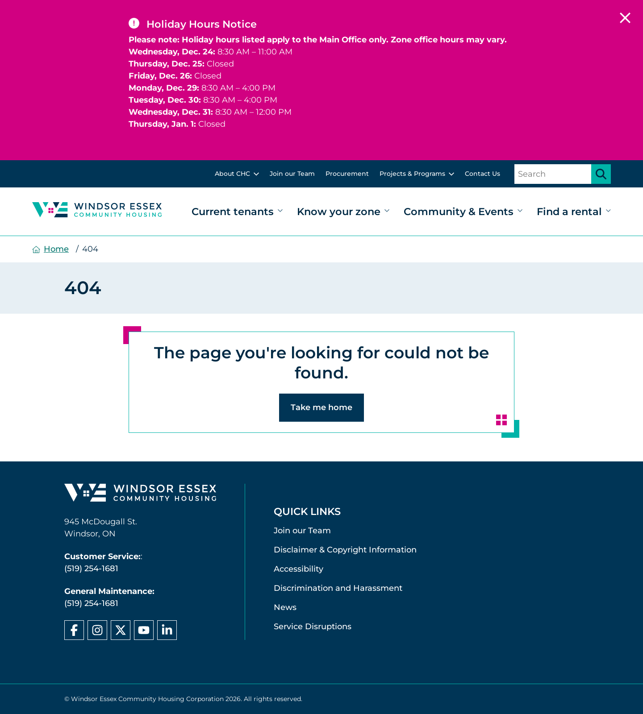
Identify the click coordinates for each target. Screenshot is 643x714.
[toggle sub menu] (256, 174)
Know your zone (338, 211)
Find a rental (569, 211)
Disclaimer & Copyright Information (345, 550)
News (285, 607)
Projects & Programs (412, 174)
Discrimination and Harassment (338, 588)
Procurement (347, 174)
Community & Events (459, 211)
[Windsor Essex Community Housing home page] (140, 494)
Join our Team (292, 174)
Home (56, 249)
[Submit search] (601, 174)
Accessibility (298, 569)
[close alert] (625, 18)
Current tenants (233, 211)
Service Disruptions (312, 626)
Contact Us (482, 174)
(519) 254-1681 (91, 568)
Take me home (321, 407)
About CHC (232, 174)
